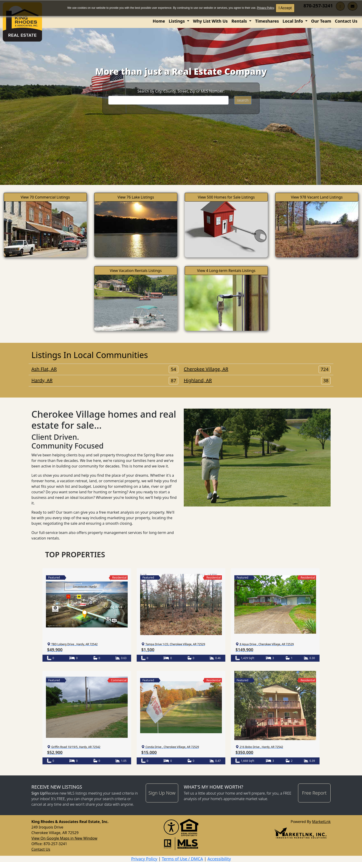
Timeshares (267, 21)
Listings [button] (177, 21)
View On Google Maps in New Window (64, 838)
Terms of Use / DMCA (182, 859)
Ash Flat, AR (104, 369)
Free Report (314, 793)
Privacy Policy (265, 7)
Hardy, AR (104, 380)
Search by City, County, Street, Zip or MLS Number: (180, 91)
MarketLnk (321, 821)
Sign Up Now (161, 793)
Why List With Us (210, 21)
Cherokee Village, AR (257, 369)
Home (159, 21)
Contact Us (346, 21)
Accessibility (219, 859)
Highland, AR (257, 380)
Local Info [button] (293, 21)
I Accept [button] (285, 8)
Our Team (321, 21)
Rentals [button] (239, 21)
